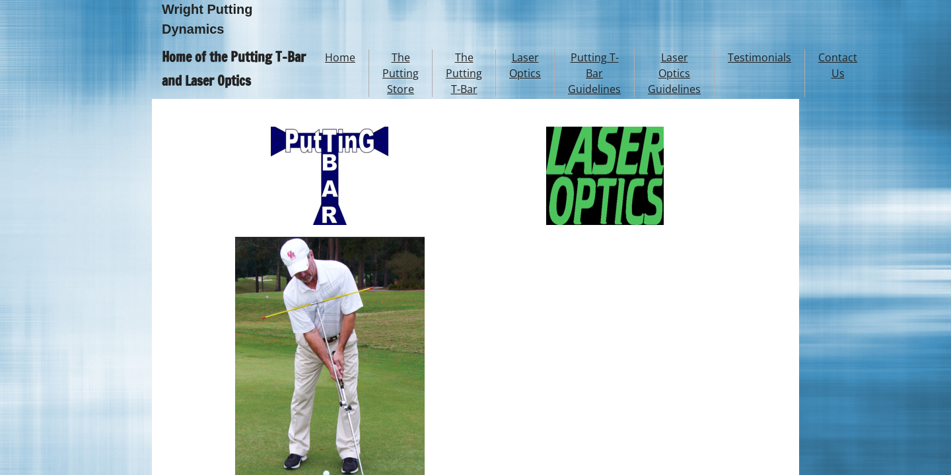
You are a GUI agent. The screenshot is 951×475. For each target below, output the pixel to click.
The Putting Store (400, 73)
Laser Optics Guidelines (674, 73)
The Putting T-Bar (464, 73)
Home (340, 57)
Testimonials (759, 57)
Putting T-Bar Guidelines (594, 73)
